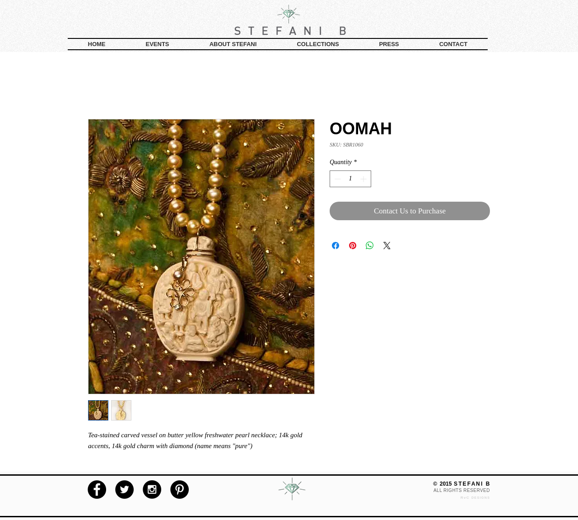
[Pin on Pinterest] (352, 245)
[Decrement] (336, 179)
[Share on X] (387, 245)
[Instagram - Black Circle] (152, 489)
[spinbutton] (350, 179)
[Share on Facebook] (335, 245)
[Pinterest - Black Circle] (179, 489)
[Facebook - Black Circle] (97, 489)
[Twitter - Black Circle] (124, 489)
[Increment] (364, 179)
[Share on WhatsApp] (369, 245)
